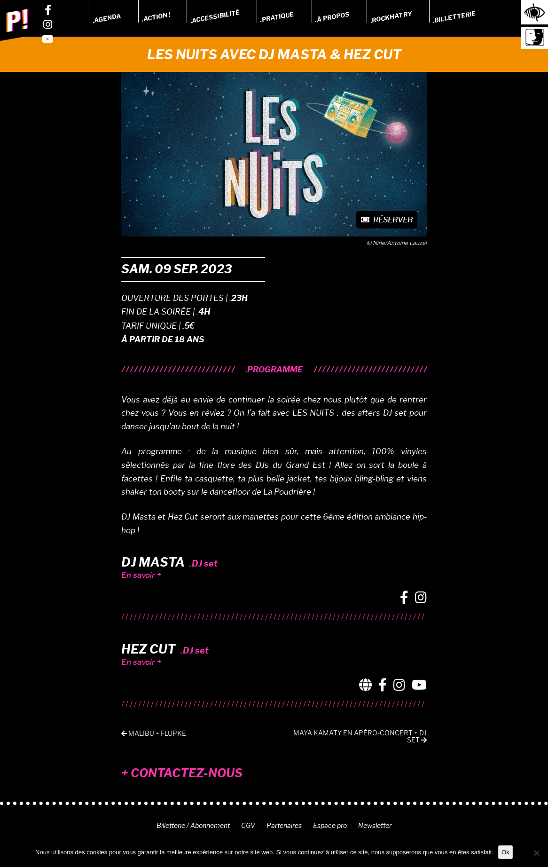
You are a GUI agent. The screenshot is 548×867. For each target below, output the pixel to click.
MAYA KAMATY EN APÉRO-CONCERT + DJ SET (360, 736)
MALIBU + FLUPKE (153, 734)
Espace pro (330, 825)
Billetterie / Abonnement (193, 825)
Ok (505, 852)
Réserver (387, 219)
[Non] (536, 853)
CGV (248, 825)
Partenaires (284, 825)
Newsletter (374, 825)
